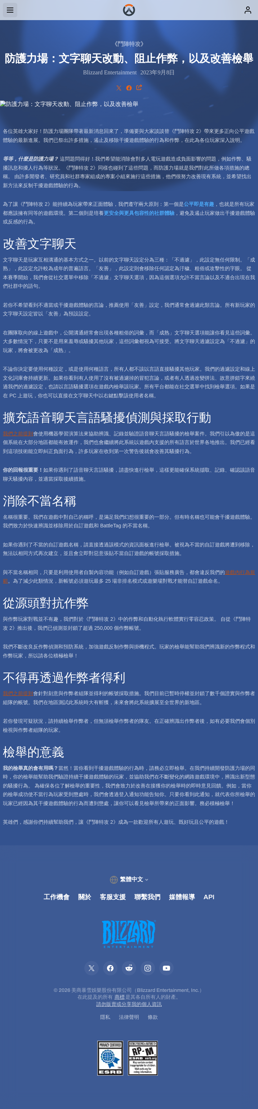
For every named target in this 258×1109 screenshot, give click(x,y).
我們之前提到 (18, 433)
